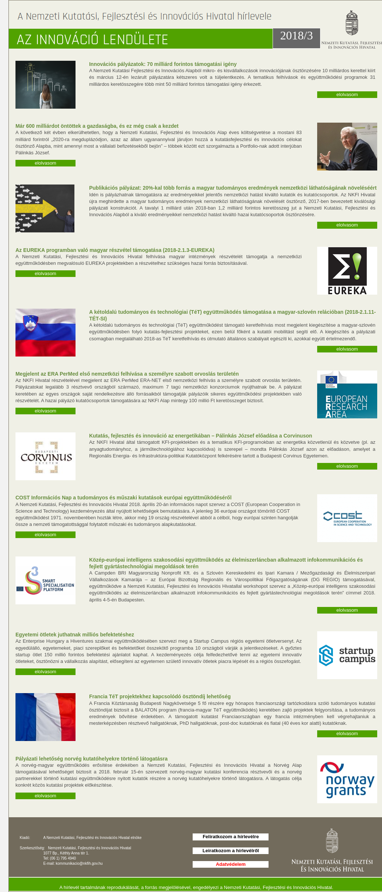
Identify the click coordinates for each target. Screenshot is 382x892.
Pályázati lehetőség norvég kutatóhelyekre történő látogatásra (91, 759)
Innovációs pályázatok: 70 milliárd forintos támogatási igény (163, 64)
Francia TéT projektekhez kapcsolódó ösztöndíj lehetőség (160, 696)
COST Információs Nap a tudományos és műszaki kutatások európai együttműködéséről (123, 498)
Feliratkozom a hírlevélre (231, 836)
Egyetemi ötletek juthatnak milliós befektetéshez (74, 635)
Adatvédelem (231, 864)
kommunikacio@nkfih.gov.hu (79, 863)
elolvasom (347, 94)
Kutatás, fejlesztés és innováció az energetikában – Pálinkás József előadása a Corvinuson (200, 436)
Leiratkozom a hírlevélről (231, 850)
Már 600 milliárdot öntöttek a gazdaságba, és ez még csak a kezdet (97, 126)
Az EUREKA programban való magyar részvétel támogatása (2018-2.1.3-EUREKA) (114, 250)
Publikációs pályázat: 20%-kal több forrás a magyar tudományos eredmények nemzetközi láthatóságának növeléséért (232, 188)
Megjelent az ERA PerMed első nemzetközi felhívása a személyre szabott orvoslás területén (127, 374)
